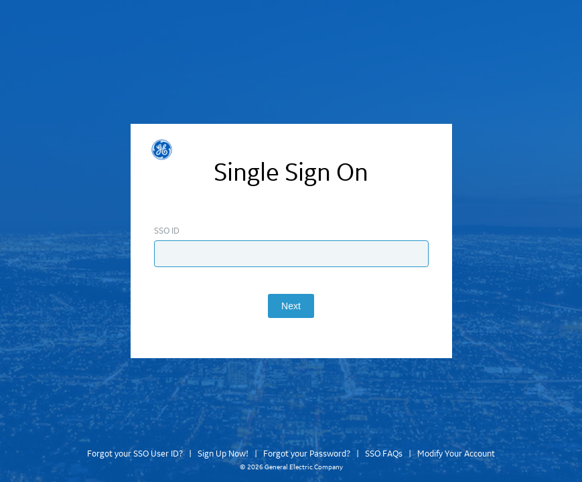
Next (291, 306)
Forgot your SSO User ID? (135, 454)
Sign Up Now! (223, 454)
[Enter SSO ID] (291, 253)
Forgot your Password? (306, 454)
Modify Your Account (456, 454)
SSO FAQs (384, 454)
